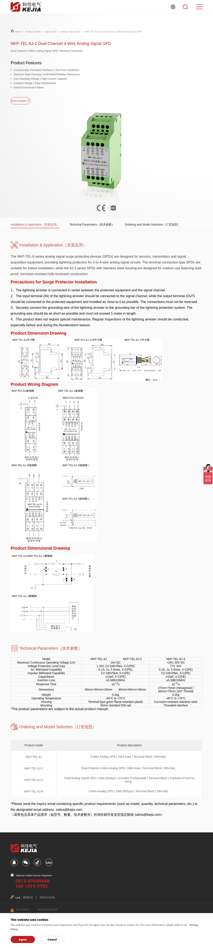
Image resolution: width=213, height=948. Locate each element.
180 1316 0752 (31, 886)
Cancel (52, 939)
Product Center (33, 31)
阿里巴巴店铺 (47, 897)
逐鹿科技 (28, 897)
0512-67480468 (32, 881)
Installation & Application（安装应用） (35, 232)
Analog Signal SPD (70, 31)
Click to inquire (20, 100)
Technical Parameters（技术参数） (92, 232)
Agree (23, 939)
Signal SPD (51, 31)
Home (16, 31)
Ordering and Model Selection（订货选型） (152, 232)
